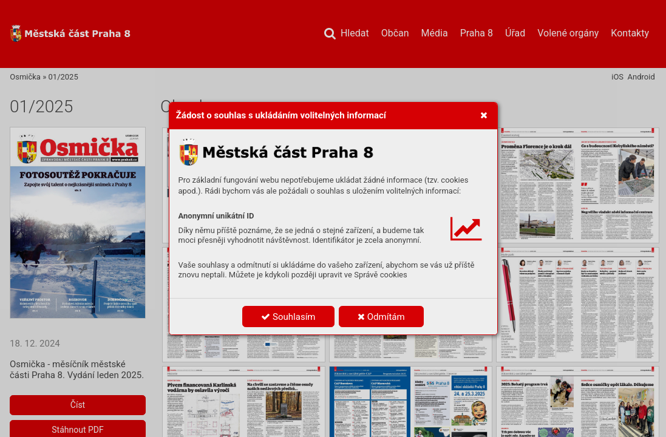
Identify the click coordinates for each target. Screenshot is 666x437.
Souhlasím (288, 316)
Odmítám (381, 316)
